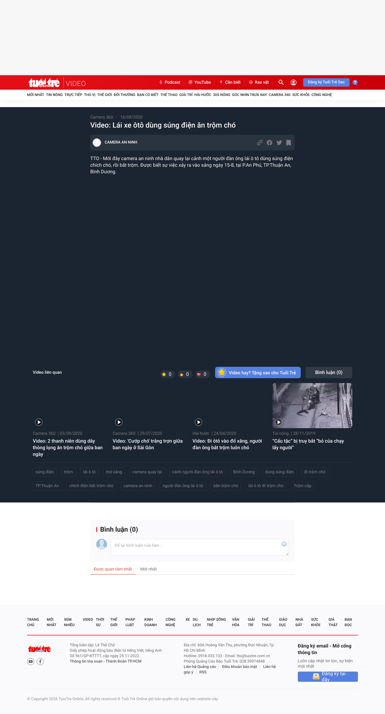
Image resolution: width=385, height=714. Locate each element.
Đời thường (124, 95)
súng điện (44, 472)
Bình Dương (244, 472)
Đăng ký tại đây (334, 677)
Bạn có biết (148, 95)
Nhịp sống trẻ (216, 622)
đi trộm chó (314, 472)
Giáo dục (283, 622)
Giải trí (185, 95)
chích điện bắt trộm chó (91, 486)
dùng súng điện (279, 472)
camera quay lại (147, 472)
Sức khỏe (301, 95)
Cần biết (229, 82)
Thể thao (168, 95)
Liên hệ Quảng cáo (200, 667)
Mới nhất (35, 95)
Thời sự (100, 622)
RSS (203, 672)
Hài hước (202, 95)
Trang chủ (33, 622)
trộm (68, 472)
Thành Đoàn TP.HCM (123, 661)
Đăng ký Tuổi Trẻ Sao (326, 82)
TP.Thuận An (47, 486)
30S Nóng (221, 95)
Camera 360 (280, 95)
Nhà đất (299, 622)
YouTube (199, 82)
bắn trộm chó (226, 486)
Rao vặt (258, 82)
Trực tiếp (73, 95)
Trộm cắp (302, 486)
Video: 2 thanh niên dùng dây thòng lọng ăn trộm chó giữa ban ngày (68, 447)
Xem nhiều (69, 622)
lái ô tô (89, 472)
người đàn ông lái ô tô (182, 486)
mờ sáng (114, 472)
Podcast (169, 82)
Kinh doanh (150, 622)
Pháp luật (130, 622)
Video (88, 619)
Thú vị (89, 95)
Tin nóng (54, 95)
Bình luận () (329, 372)
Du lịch (197, 622)
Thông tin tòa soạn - (88, 661)
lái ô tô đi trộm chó (265, 486)
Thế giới (104, 95)
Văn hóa (235, 622)
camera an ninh (138, 486)
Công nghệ (321, 95)
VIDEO (76, 83)
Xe (188, 619)
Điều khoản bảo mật (239, 667)
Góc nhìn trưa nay (249, 95)
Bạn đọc (348, 622)
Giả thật (332, 622)
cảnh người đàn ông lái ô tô (197, 472)
